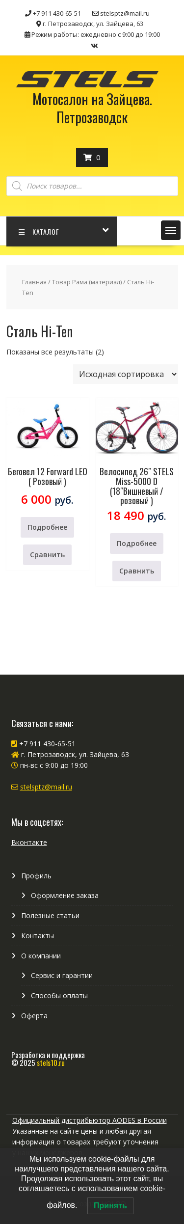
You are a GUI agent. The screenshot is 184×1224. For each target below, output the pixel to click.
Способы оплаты (59, 995)
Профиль (36, 875)
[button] (171, 230)
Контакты (37, 935)
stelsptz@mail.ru (46, 786)
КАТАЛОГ (39, 231)
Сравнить (47, 554)
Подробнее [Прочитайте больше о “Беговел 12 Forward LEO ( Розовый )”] (47, 527)
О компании (41, 955)
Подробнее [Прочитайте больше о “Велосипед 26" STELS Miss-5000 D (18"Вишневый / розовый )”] (137, 543)
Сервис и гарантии (62, 975)
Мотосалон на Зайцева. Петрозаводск (92, 108)
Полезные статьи (50, 915)
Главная (34, 281)
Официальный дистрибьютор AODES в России (89, 1120)
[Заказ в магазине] (125, 374)
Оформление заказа (65, 895)
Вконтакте (29, 842)
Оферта (34, 1015)
